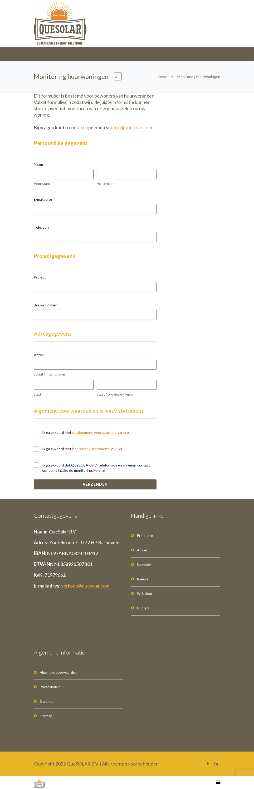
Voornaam (42, 183)
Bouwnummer (45, 305)
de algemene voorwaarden (94, 432)
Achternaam (106, 183)
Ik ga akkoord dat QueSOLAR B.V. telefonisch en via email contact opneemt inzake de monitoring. (96, 468)
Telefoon (41, 227)
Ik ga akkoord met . (85, 432)
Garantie (46, 701)
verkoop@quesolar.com (85, 586)
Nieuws (142, 579)
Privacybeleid (50, 687)
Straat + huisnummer (49, 374)
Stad (37, 394)
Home (162, 76)
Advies (142, 550)
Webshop (144, 593)
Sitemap (46, 716)
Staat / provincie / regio (115, 394)
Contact (143, 608)
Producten (145, 535)
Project (40, 277)
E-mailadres (43, 199)
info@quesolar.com (132, 127)
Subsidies (144, 564)
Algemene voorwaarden (58, 672)
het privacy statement (90, 448)
